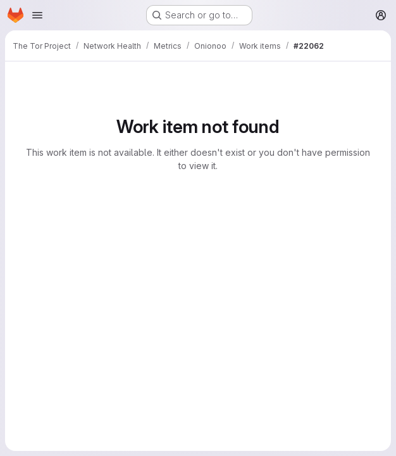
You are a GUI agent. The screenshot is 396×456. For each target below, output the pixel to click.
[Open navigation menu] (37, 15)
